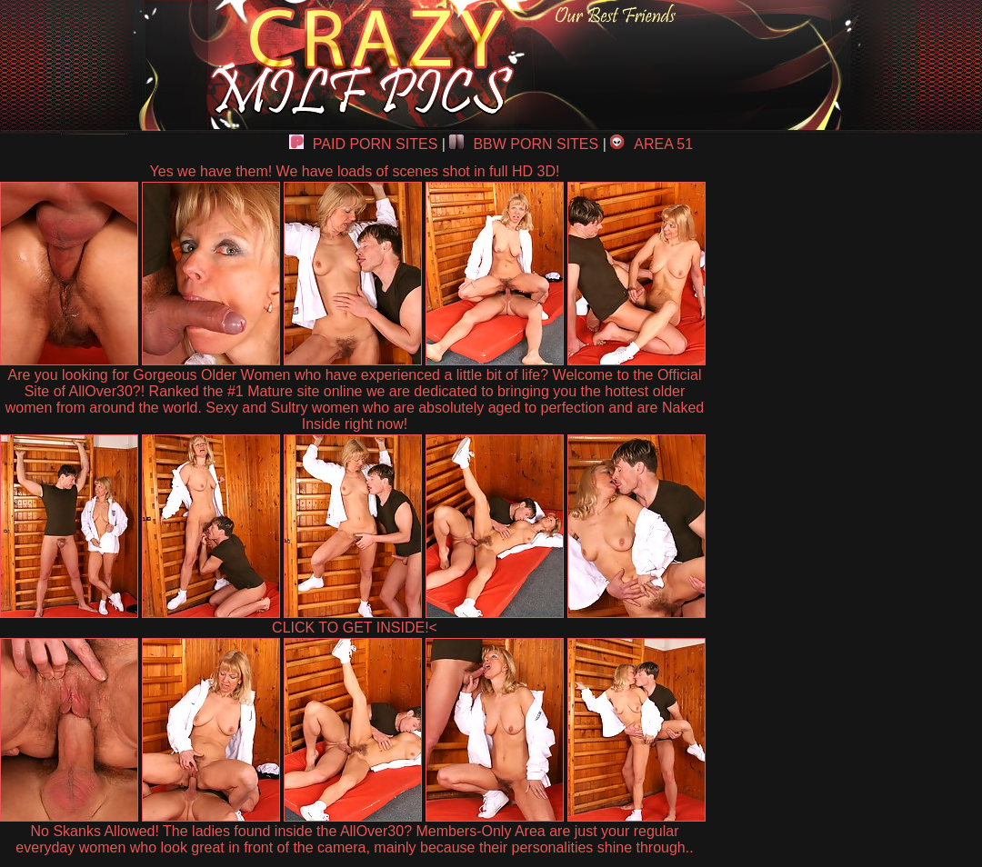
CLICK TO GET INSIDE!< (354, 627)
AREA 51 (651, 144)
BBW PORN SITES (523, 144)
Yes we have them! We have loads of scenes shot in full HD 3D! (355, 171)
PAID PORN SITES (363, 144)
